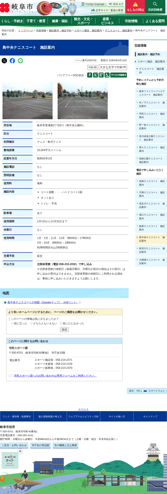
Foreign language (95, 4)
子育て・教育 (35, 21)
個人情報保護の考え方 (50, 416)
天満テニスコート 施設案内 (152, 194)
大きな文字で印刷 (111, 67)
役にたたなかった (73, 323)
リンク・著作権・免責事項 (17, 416)
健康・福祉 (60, 21)
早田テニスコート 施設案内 (152, 115)
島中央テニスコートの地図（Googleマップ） (44, 302)
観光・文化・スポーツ (83, 21)
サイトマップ (150, 416)
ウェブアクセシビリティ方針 (83, 416)
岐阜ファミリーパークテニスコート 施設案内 (152, 93)
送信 (64, 329)
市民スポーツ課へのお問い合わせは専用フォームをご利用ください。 (55, 375)
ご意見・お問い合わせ (14, 445)
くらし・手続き (12, 21)
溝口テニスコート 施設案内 (152, 216)
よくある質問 (154, 21)
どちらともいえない (45, 323)
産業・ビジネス (107, 21)
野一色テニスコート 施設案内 (152, 127)
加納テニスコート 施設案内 (152, 183)
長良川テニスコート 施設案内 (152, 205)
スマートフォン (156, 390)
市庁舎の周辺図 (40, 445)
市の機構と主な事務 (65, 445)
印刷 (91, 67)
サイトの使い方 (117, 416)
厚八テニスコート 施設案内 (152, 149)
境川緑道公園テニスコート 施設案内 (152, 138)
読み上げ (118, 4)
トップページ (25, 30)
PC (138, 390)
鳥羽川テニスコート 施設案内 (152, 250)
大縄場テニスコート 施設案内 (152, 261)
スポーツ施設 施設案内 (88, 30)
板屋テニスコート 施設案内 (152, 228)
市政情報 (131, 21)
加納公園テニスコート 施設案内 (152, 160)
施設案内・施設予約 (60, 30)
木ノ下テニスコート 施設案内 (152, 104)
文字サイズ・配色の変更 (109, 10)
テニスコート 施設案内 (118, 30)
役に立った (20, 323)
